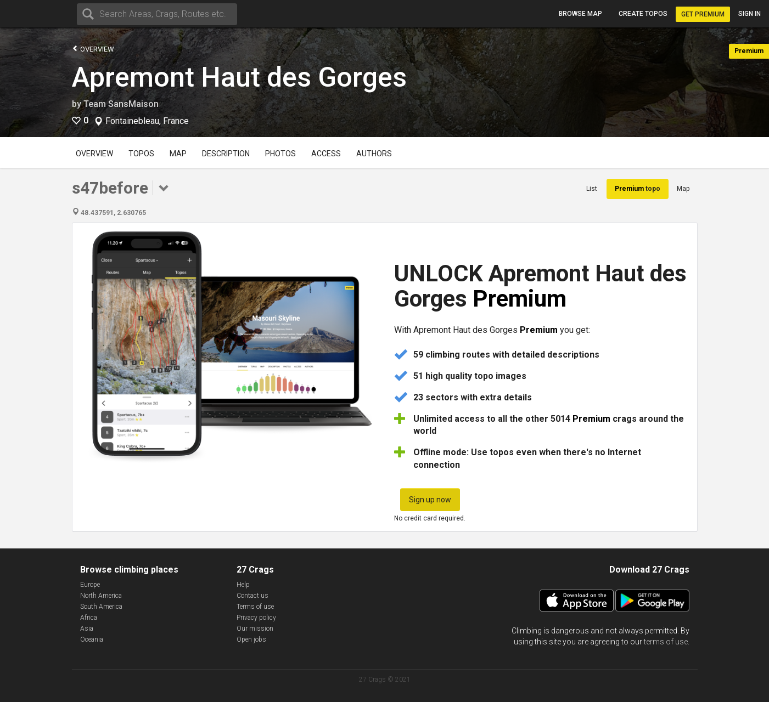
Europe (90, 584)
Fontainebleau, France (147, 121)
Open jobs (251, 639)
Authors (374, 153)
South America (101, 606)
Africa (88, 617)
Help (243, 584)
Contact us (252, 595)
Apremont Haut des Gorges (239, 77)
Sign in (749, 14)
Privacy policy (256, 617)
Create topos (643, 14)
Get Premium (703, 14)
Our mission (255, 628)
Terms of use (255, 606)
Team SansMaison (121, 104)
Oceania (91, 639)
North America (101, 595)
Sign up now (430, 499)
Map (178, 153)
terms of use (666, 641)
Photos (280, 153)
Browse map (580, 14)
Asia (86, 628)
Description (226, 153)
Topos (141, 153)
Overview (93, 48)
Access (326, 153)
